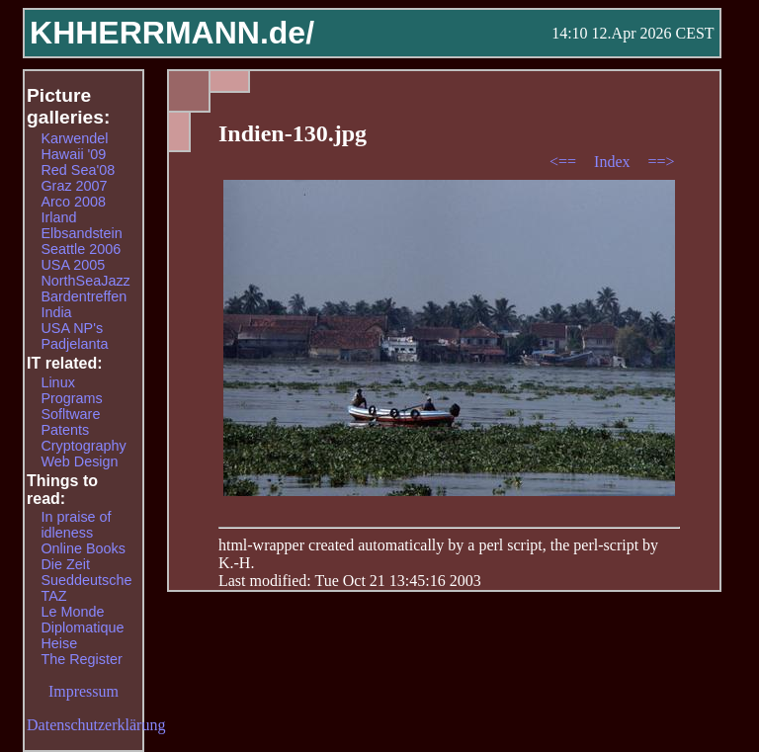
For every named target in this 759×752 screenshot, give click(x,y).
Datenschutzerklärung (96, 724)
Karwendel (74, 138)
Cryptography (83, 446)
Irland (58, 217)
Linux (57, 382)
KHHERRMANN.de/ (172, 32)
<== (564, 161)
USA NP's (72, 328)
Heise (59, 643)
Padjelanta (74, 344)
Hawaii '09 (73, 154)
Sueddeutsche (86, 580)
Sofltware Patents (70, 422)
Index (613, 161)
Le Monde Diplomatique (82, 619)
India (56, 312)
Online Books (83, 548)
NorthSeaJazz (85, 281)
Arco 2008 (73, 201)
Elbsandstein (81, 233)
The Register (81, 659)
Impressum (83, 691)
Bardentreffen (83, 296)
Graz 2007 (74, 186)
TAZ (53, 596)
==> (661, 161)
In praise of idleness (76, 525)
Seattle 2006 (81, 249)
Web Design (79, 461)
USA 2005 (73, 265)
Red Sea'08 (78, 170)
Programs (71, 398)
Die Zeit (65, 564)
